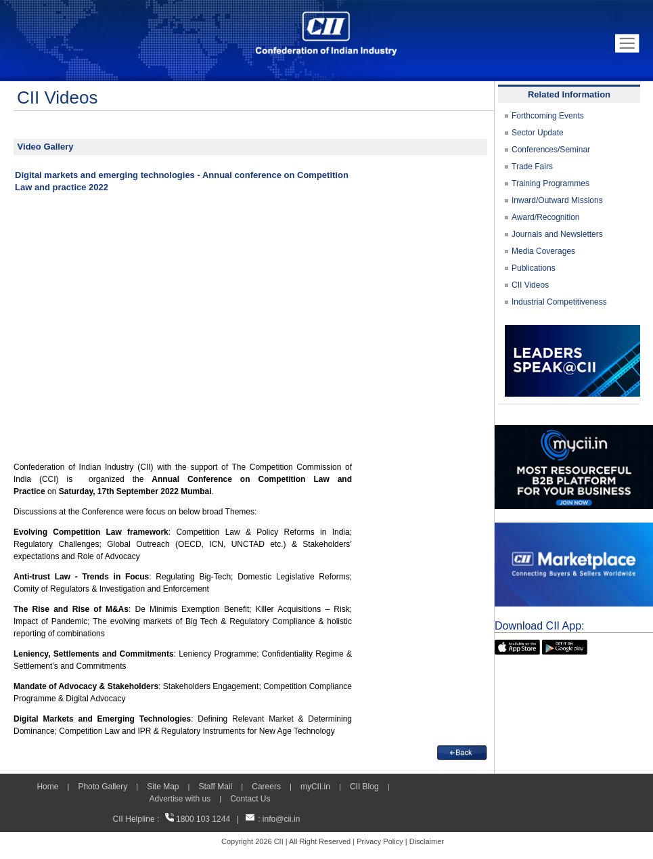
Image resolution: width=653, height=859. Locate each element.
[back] (462, 751)
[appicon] (517, 646)
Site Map (163, 786)
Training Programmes (550, 183)
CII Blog (364, 786)
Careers (266, 786)
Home (47, 786)
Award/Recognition (546, 217)
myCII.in (315, 786)
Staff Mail (215, 786)
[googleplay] (564, 646)
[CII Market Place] (574, 528)
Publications (534, 268)
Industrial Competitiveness (559, 302)
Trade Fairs (532, 166)
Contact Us (250, 798)
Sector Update (538, 132)
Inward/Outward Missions (557, 200)
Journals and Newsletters (557, 234)
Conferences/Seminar (551, 149)
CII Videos (530, 285)
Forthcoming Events (548, 115)
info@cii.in (281, 819)
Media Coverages (543, 251)
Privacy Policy (380, 841)
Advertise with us (179, 798)
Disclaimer (426, 841)
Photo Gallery (102, 786)
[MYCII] (574, 431)
